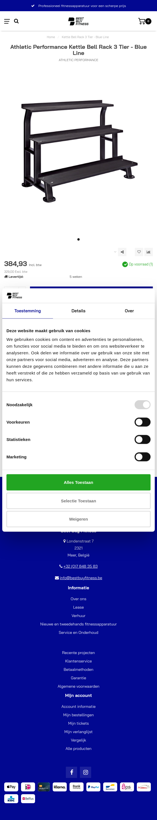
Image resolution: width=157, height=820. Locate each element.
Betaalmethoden (78, 669)
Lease (78, 607)
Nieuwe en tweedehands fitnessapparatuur (78, 624)
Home (51, 37)
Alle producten (79, 748)
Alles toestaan (78, 482)
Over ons (78, 598)
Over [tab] (129, 310)
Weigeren (78, 519)
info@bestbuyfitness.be (81, 577)
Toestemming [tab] (28, 310)
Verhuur (78, 615)
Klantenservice (78, 661)
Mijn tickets (78, 723)
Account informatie (78, 706)
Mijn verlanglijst (78, 731)
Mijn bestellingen (78, 714)
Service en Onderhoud (78, 632)
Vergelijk (78, 740)
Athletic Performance (78, 60)
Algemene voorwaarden (78, 686)
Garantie (78, 677)
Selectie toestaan (78, 500)
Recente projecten (78, 652)
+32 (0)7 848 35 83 (80, 566)
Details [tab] (78, 310)
